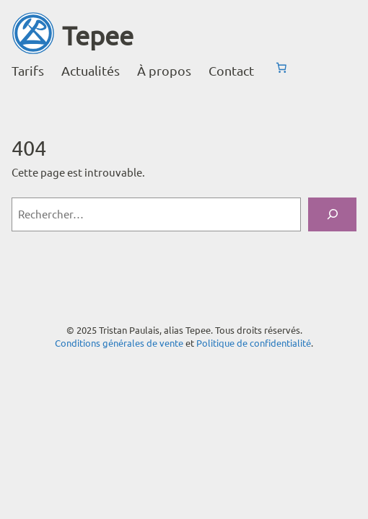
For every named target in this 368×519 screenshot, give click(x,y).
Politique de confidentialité (253, 343)
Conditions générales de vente (119, 343)
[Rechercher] (332, 215)
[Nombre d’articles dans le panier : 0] (281, 68)
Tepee (97, 34)
